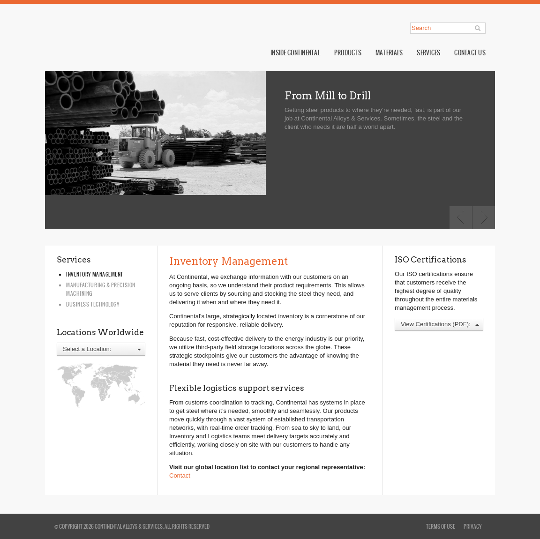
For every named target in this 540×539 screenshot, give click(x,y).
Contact (179, 475)
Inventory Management (94, 274)
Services (428, 52)
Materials (389, 52)
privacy (472, 526)
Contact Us (470, 52)
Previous (461, 217)
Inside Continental (295, 52)
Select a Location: (102, 348)
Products (347, 52)
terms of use (440, 526)
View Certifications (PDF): (440, 324)
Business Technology (92, 304)
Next (483, 217)
